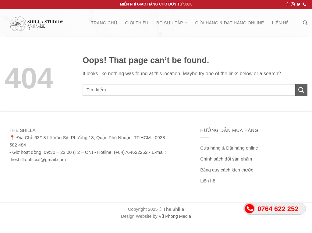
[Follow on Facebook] (287, 4)
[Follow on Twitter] (298, 4)
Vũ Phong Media (175, 216)
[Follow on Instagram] (293, 4)
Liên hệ (280, 22)
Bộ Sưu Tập (171, 23)
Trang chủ (104, 22)
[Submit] (301, 90)
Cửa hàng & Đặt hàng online (229, 22)
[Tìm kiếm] (305, 23)
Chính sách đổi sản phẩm (226, 158)
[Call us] (304, 4)
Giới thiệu (136, 22)
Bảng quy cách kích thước (226, 169)
